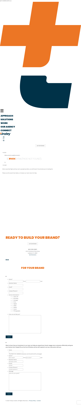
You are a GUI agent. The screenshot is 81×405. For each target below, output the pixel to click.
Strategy (16, 300)
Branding (16, 298)
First (24, 281)
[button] (40, 145)
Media (15, 307)
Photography (17, 311)
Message (11, 371)
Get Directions (32, 255)
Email (10, 287)
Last (41, 281)
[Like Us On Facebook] (3, 137)
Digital (15, 303)
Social (15, 309)
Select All (16, 296)
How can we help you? (14, 314)
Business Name (13, 283)
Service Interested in (14, 295)
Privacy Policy (32, 400)
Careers (39, 400)
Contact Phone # (13, 291)
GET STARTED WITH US (5, 1)
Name (10, 279)
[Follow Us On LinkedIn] (3, 140)
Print (15, 302)
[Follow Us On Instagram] (3, 138)
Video (15, 305)
